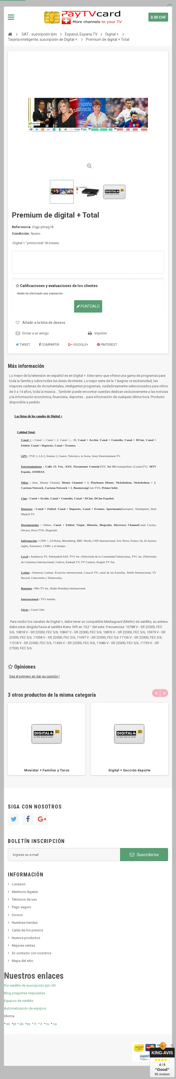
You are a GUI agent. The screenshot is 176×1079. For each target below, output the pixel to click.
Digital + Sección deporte (129, 770)
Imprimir (101, 333)
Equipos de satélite (18, 1001)
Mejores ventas (23, 945)
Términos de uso (24, 899)
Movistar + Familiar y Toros (46, 770)
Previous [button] (156, 693)
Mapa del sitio (22, 961)
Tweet (23, 345)
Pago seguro (21, 907)
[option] (46, 739)
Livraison (18, 884)
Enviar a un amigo (35, 333)
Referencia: (22, 227)
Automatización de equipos (25, 1008)
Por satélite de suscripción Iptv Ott (30, 985)
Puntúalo (88, 306)
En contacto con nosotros (31, 953)
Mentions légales (25, 892)
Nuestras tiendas (25, 923)
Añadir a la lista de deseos (43, 322)
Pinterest (107, 345)
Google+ (78, 345)
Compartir (49, 345)
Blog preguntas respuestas (24, 993)
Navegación (11, 17)
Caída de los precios (27, 930)
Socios (17, 915)
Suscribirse (144, 854)
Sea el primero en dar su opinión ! (34, 676)
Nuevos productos (26, 938)
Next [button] (164, 693)
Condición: (21, 233)
